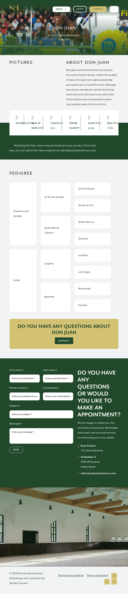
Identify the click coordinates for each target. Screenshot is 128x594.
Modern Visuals (19, 583)
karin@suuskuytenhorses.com (78, 150)
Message (16, 423)
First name (16, 370)
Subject (15, 405)
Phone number (19, 387)
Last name (50, 370)
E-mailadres (51, 387)
